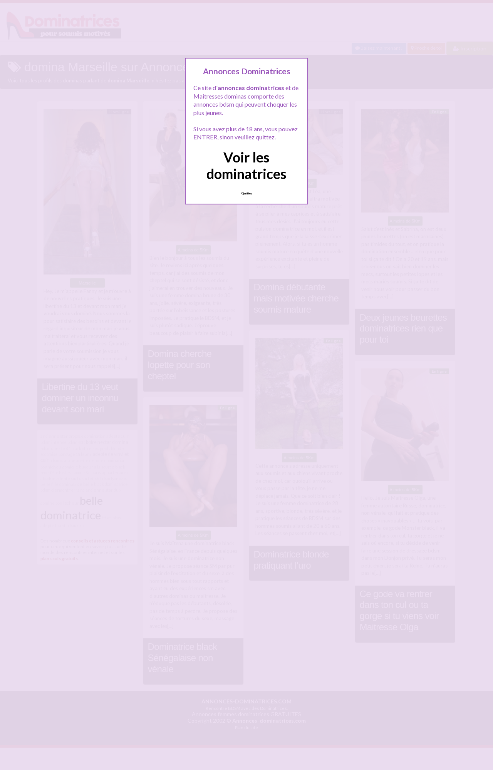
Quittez (246, 193)
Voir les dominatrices (246, 165)
